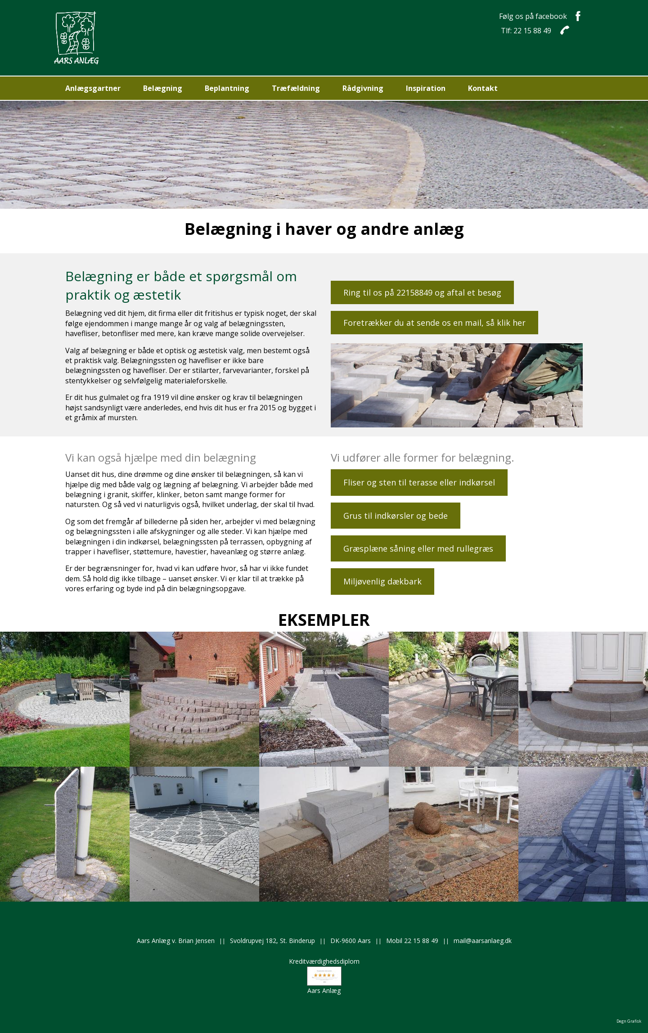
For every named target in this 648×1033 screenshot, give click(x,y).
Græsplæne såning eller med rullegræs (418, 548)
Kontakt (483, 88)
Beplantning (227, 88)
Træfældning (296, 88)
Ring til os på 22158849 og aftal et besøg (422, 292)
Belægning (162, 88)
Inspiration (426, 88)
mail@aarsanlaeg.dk (483, 940)
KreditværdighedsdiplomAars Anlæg (324, 976)
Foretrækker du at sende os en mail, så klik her (434, 322)
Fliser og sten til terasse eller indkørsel (419, 482)
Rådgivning (362, 88)
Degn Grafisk (628, 1021)
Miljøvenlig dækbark (382, 581)
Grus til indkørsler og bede (395, 515)
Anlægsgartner (93, 88)
